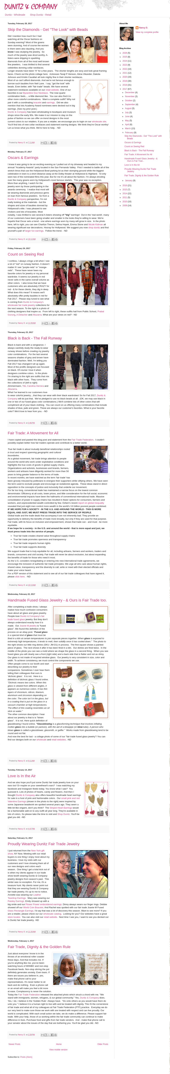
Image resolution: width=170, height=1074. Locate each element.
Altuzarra (37, 314)
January (129, 180)
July (127, 112)
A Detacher (22, 314)
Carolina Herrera (35, 386)
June (127, 116)
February (129, 132)
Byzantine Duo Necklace (35, 93)
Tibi (24, 386)
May (127, 120)
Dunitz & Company (17, 112)
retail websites (59, 739)
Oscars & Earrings (23, 158)
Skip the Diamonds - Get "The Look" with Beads (48, 29)
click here (20, 576)
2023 (125, 65)
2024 (125, 61)
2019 (125, 81)
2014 (125, 193)
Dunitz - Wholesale (15, 14)
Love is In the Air (22, 776)
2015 (125, 189)
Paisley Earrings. (16, 901)
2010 (125, 201)
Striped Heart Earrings (61, 807)
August (128, 108)
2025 (125, 57)
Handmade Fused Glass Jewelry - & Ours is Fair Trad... (140, 159)
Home (59, 1044)
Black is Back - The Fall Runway (35, 338)
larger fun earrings (34, 230)
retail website (52, 90)
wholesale (41, 739)
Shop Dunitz (64, 814)
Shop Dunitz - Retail (41, 14)
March (128, 128)
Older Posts (102, 1044)
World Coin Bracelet (33, 907)
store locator (14, 917)
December (130, 92)
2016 (125, 185)
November (130, 96)
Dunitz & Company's (30, 616)
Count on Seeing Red (26, 254)
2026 (125, 53)
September (130, 104)
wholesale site (99, 121)
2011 (125, 197)
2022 (125, 69)
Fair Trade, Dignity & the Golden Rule (39, 947)
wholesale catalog (52, 913)
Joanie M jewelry (28, 625)
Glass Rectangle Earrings (20, 910)
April (127, 124)
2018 (125, 85)
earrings (51, 102)
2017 (125, 89)
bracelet (37, 102)
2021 (125, 73)
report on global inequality (91, 503)
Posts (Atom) (26, 1057)
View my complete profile (147, 32)
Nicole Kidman (95, 224)
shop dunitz (94, 227)
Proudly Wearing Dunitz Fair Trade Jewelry (44, 844)
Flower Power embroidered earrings (43, 904)
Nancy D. (143, 28)
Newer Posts (14, 1044)
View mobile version (58, 1049)
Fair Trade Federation (82, 439)
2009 (125, 205)
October (129, 100)
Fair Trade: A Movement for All (33, 433)
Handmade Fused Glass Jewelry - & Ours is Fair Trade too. (57, 600)
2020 (125, 77)
